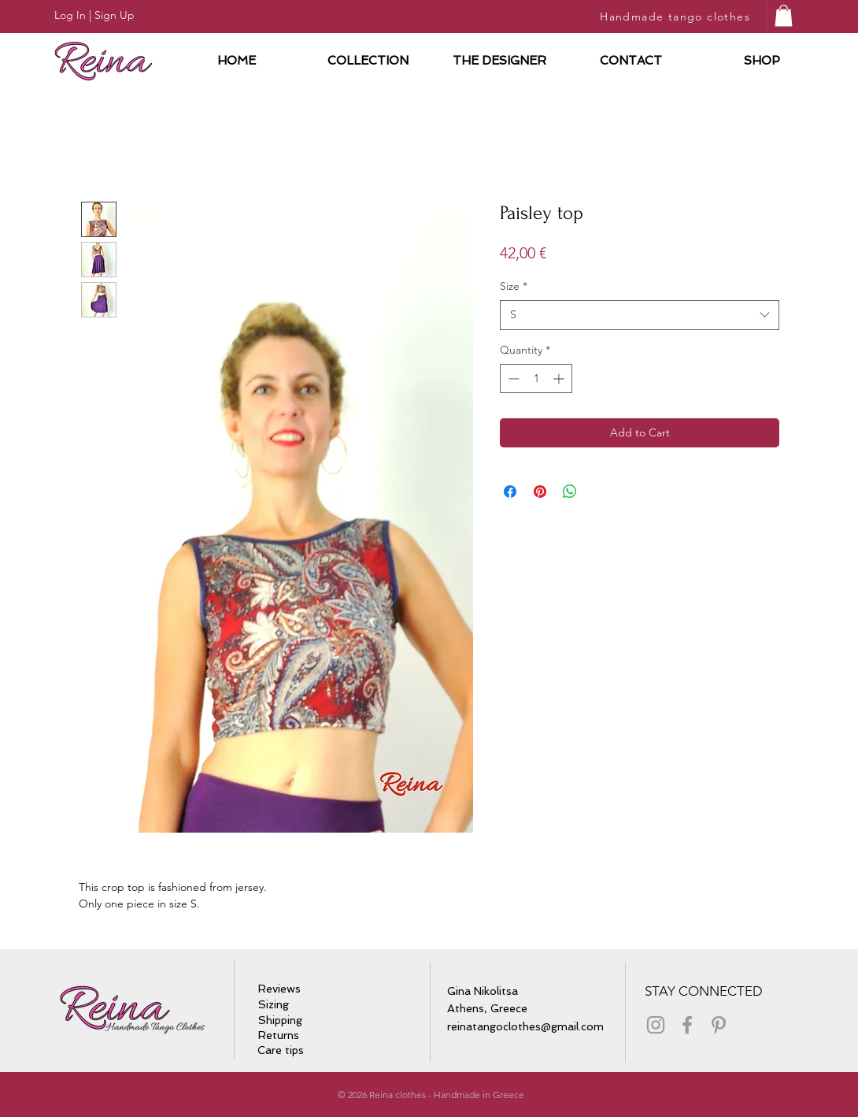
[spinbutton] (536, 378)
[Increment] (560, 378)
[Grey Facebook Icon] (687, 1025)
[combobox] (639, 315)
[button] (784, 15)
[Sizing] (276, 1005)
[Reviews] (281, 989)
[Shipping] (281, 1021)
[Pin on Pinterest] (540, 491)
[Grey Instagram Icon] (656, 1025)
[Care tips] (285, 1051)
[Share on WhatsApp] (569, 491)
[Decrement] (512, 378)
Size (513, 286)
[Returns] (278, 1035)
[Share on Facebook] (510, 491)
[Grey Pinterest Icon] (718, 1025)
